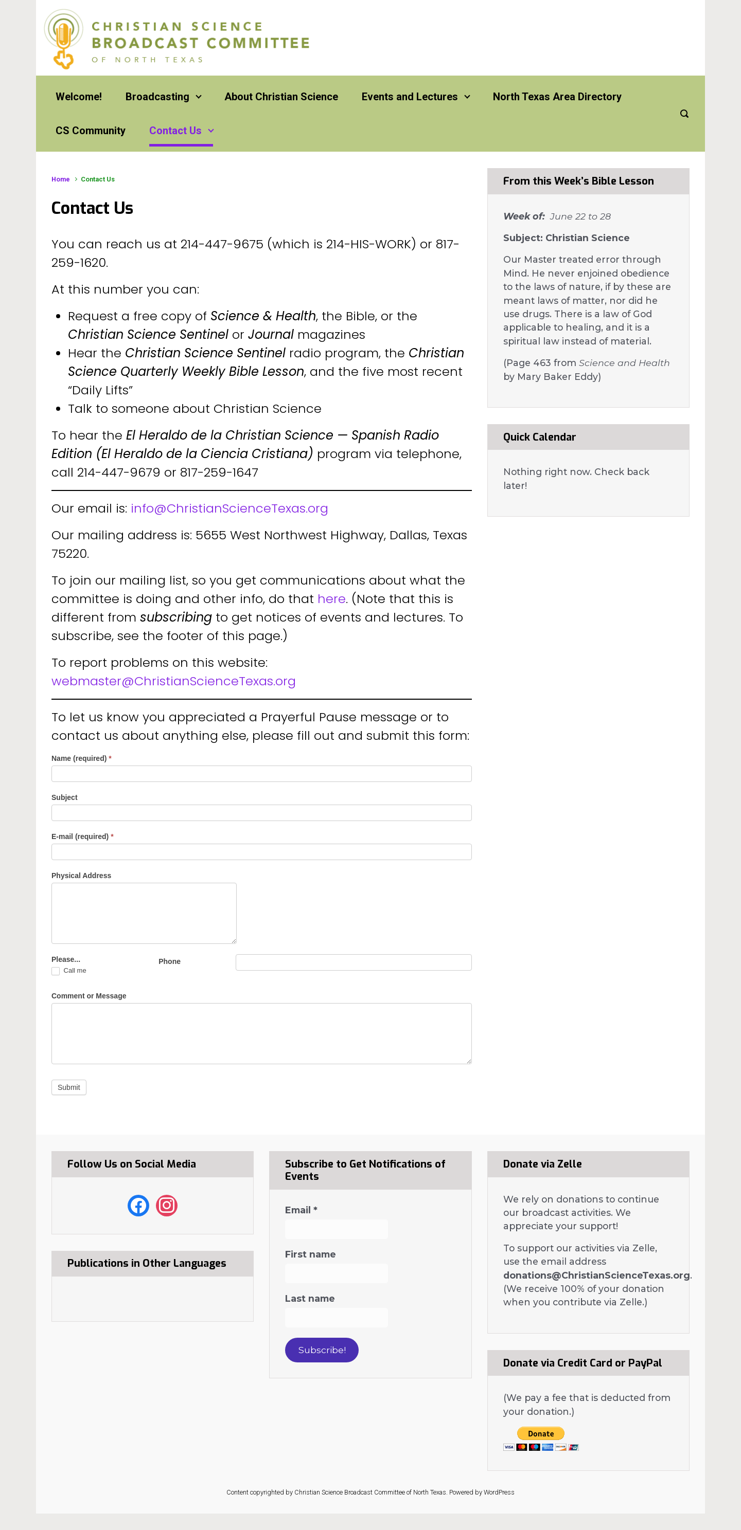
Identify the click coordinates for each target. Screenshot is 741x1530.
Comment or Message (88, 996)
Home (60, 179)
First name (310, 1254)
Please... (65, 959)
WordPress (499, 1492)
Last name (310, 1299)
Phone (169, 961)
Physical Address (81, 875)
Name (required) (81, 758)
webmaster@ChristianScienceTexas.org (173, 680)
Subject (64, 797)
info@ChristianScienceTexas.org (229, 508)
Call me (68, 971)
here (331, 598)
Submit (69, 1087)
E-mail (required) (82, 836)
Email (301, 1210)
